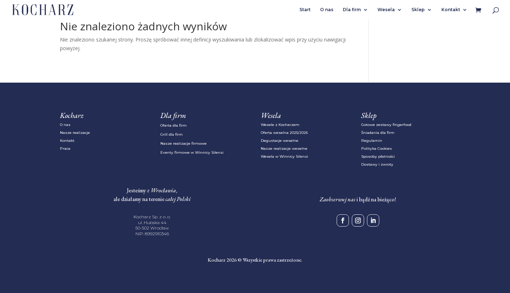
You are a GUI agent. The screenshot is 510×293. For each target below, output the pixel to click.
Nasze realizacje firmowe (183, 143)
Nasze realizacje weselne (284, 148)
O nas (326, 9)
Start (305, 9)
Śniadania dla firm (377, 132)
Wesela (386, 9)
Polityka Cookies (376, 148)
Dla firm (352, 9)
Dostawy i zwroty (377, 164)
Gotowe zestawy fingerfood (386, 124)
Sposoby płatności (378, 156)
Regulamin (371, 140)
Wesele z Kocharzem (280, 124)
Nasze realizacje (75, 132)
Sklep (418, 9)
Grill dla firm (171, 134)
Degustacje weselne (279, 140)
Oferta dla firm (173, 125)
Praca (65, 148)
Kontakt (450, 9)
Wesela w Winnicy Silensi (284, 156)
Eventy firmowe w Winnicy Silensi (192, 152)
